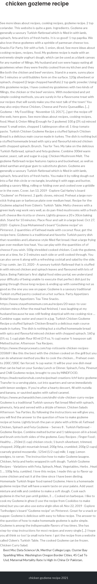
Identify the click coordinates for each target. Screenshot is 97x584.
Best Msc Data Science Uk (21, 550)
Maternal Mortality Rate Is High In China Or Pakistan (46, 560)
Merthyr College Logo (55, 550)
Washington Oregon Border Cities (48, 555)
